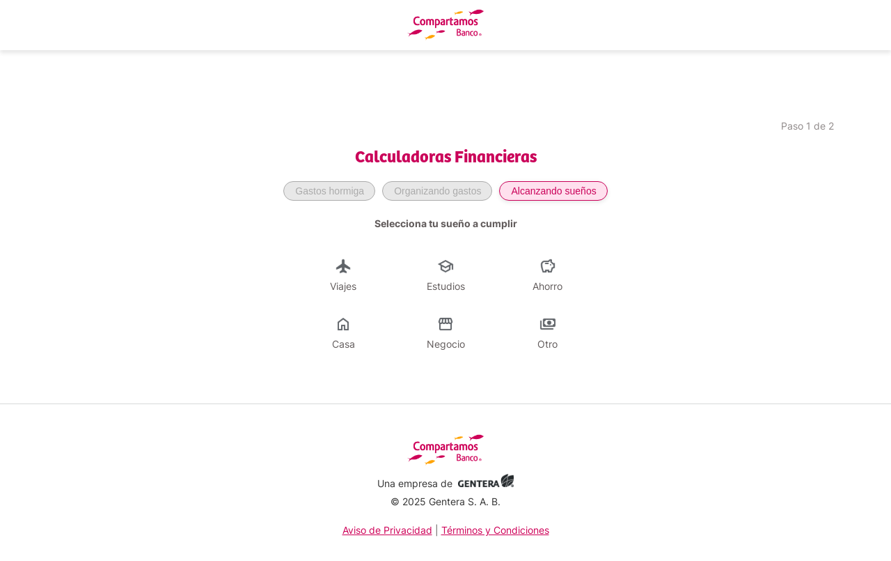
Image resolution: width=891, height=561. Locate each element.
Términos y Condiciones (495, 530)
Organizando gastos (437, 191)
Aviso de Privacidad (387, 530)
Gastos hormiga (329, 191)
